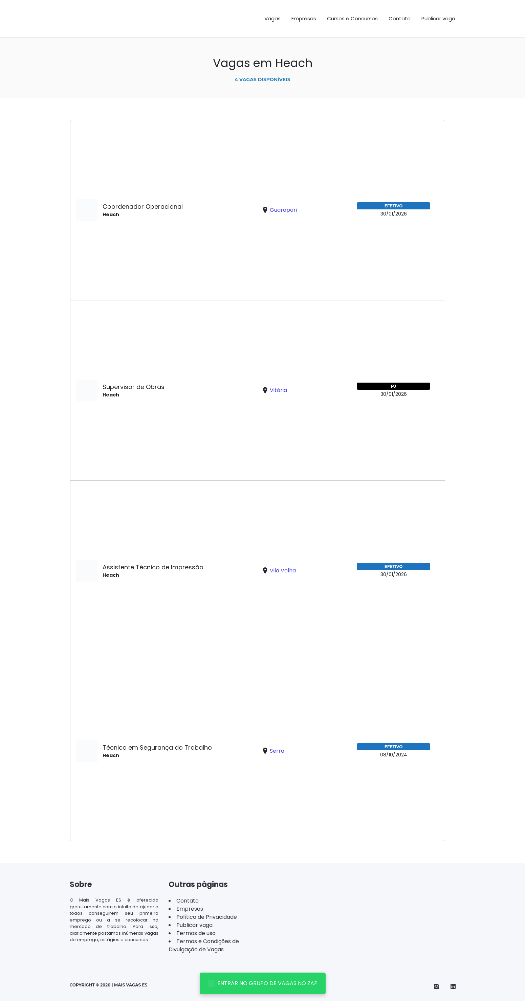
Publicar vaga (438, 18)
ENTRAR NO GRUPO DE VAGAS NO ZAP (263, 983)
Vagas (272, 18)
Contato (400, 18)
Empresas (303, 18)
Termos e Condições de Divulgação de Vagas (204, 945)
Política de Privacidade (206, 917)
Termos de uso (196, 933)
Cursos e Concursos (352, 18)
